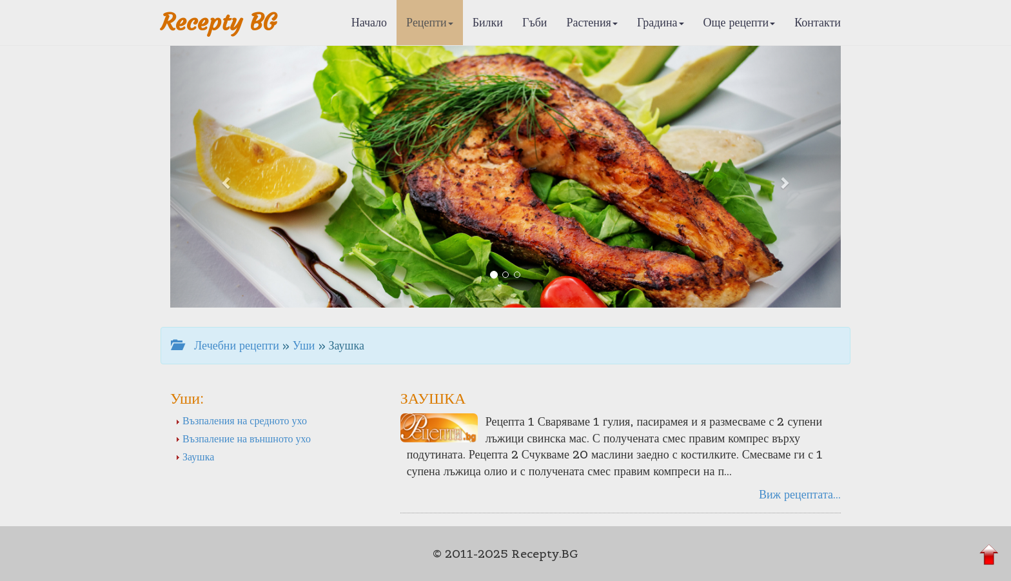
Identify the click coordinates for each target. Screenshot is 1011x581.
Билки (488, 22)
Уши (304, 345)
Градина (660, 22)
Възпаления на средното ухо (241, 420)
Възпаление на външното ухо (243, 438)
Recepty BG (219, 22)
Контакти (817, 22)
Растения (592, 22)
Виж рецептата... (800, 494)
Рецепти (429, 22)
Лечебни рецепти (225, 345)
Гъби (534, 22)
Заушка (194, 456)
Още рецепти (739, 22)
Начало (369, 22)
